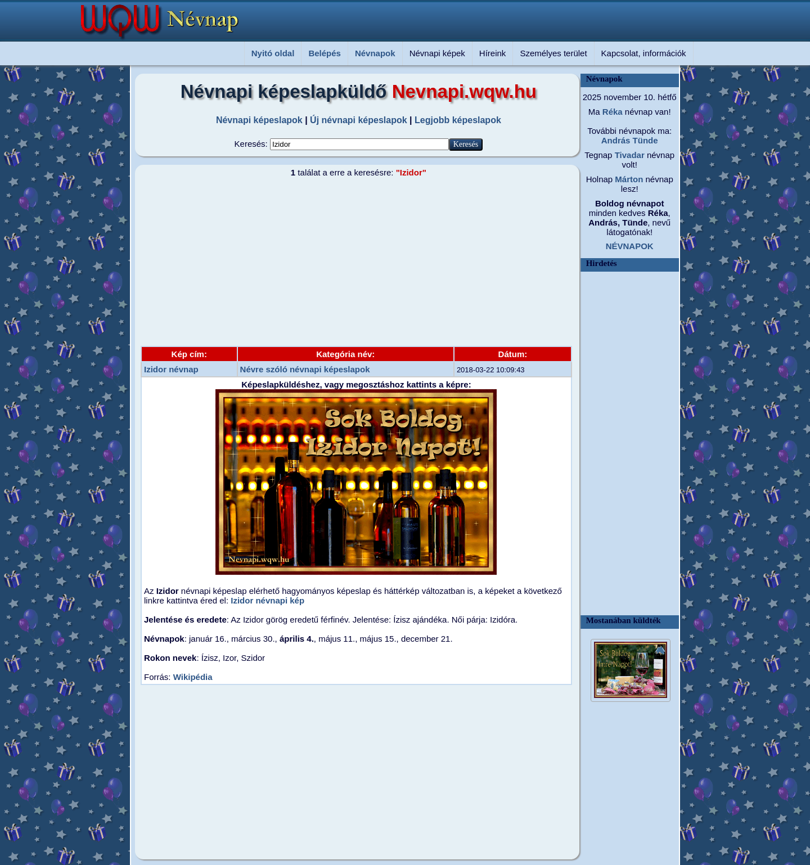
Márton (628, 179)
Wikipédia (193, 677)
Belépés (324, 53)
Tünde (644, 140)
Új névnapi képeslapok (358, 120)
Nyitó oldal (273, 53)
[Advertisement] (351, 261)
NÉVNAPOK (630, 246)
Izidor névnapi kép (267, 600)
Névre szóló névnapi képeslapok (305, 369)
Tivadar (628, 155)
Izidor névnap (171, 369)
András (616, 140)
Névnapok (375, 53)
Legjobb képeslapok (458, 120)
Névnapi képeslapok (259, 120)
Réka (611, 111)
